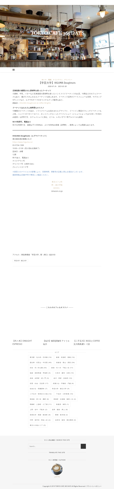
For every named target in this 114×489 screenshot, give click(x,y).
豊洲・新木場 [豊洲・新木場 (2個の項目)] (61, 415)
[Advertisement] (57, 284)
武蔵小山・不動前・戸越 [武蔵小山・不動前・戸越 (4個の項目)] (63, 383)
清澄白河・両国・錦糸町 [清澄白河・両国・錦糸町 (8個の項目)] (40, 415)
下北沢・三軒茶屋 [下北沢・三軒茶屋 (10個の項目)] (64, 394)
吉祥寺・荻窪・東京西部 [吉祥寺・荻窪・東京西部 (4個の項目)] (65, 420)
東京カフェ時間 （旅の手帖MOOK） (57, 185)
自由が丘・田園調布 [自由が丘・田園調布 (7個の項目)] (38, 389)
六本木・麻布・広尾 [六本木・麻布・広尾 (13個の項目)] (64, 373)
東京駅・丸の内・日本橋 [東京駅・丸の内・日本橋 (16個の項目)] (41, 357)
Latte (57, 476)
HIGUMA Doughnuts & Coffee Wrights (35, 103)
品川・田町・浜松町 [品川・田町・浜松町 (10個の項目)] (63, 378)
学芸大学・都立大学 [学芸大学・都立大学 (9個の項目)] (61, 389)
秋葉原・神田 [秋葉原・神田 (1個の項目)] (62, 404)
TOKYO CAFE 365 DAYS (57, 33)
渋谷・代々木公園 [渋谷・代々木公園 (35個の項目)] (38, 368)
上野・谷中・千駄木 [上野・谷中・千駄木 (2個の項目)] (38, 409)
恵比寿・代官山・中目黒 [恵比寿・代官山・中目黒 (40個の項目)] (41, 362)
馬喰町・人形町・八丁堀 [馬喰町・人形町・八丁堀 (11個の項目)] (41, 404)
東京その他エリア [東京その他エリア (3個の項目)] (38, 425)
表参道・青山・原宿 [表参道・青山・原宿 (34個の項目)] (65, 362)
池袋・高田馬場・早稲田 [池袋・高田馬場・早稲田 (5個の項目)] (40, 373)
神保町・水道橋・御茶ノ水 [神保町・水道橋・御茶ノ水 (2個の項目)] (65, 399)
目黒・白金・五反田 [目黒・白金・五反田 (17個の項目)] (39, 383)
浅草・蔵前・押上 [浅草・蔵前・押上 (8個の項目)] (60, 409)
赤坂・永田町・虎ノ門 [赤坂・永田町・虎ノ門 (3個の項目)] (39, 378)
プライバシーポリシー (94, 486)
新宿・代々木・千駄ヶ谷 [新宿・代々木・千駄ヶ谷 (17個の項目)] (62, 368)
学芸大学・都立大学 (20, 260)
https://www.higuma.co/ (22, 142)
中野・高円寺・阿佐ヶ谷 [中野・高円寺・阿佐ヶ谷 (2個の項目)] (40, 420)
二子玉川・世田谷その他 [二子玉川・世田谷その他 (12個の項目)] (41, 394)
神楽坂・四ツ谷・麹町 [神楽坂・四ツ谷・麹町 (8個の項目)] (39, 399)
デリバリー (68, 80)
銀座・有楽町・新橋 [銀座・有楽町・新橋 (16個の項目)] (65, 357)
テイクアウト (58, 80)
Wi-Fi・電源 (47, 80)
